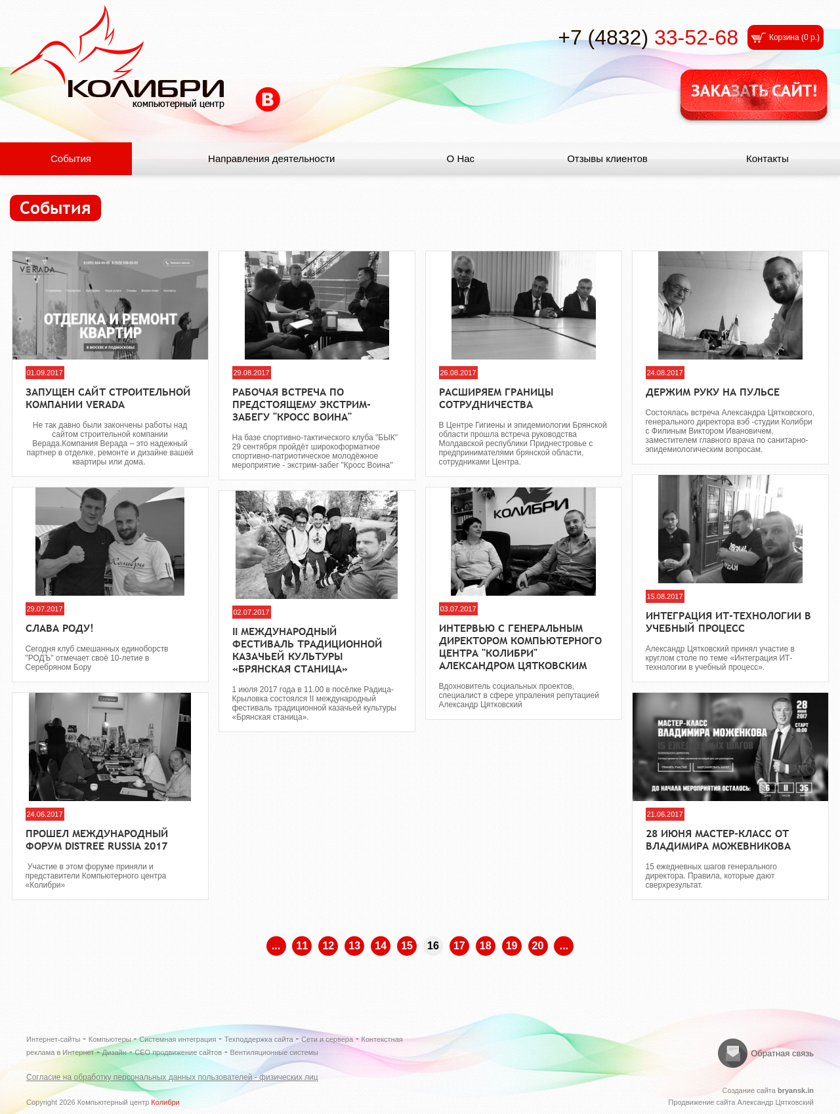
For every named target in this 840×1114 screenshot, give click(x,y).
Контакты (767, 158)
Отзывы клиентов (607, 158)
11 (302, 945)
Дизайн (114, 1052)
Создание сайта (768, 1090)
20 (538, 945)
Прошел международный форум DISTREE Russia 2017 (97, 839)
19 (512, 945)
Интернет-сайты (53, 1039)
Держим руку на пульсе (713, 392)
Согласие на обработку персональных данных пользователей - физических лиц (172, 1077)
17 (459, 945)
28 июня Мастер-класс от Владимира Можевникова (718, 839)
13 (354, 945)
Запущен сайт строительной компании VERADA (108, 398)
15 (407, 945)
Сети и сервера (327, 1039)
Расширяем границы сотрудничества (496, 398)
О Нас (461, 158)
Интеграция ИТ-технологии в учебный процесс (728, 621)
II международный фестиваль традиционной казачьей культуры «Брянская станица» (307, 650)
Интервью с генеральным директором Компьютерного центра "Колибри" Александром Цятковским (520, 647)
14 (381, 945)
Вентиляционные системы (274, 1052)
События (71, 158)
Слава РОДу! (60, 628)
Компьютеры (110, 1039)
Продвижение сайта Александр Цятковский (741, 1102)
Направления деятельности (271, 158)
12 (328, 945)
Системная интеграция (177, 1039)
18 (486, 945)
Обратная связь (782, 1053)
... (276, 945)
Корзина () (794, 37)
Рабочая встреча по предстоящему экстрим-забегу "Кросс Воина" (301, 404)
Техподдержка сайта (258, 1039)
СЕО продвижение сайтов (178, 1052)
